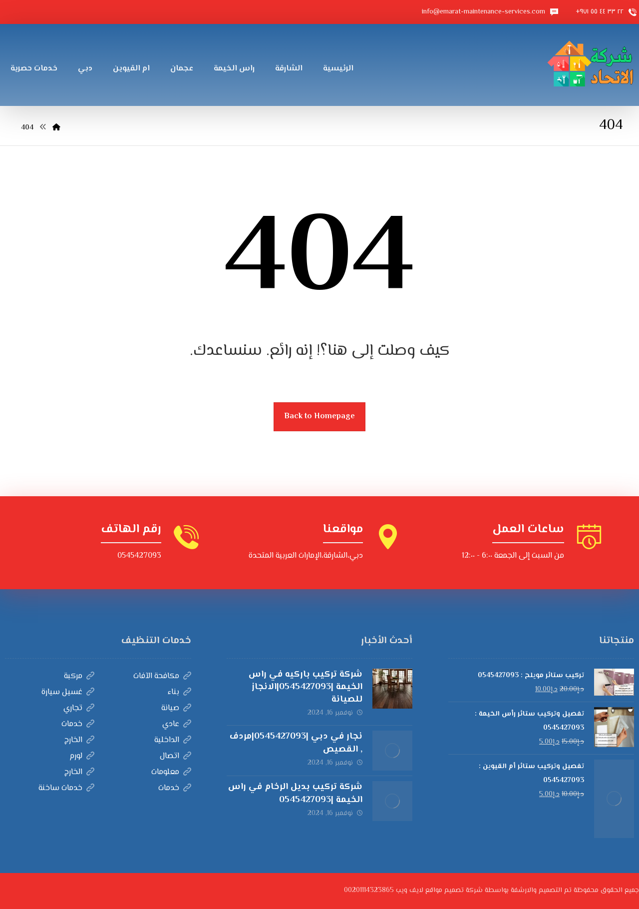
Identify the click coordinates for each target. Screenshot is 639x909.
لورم (81, 756)
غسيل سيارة (67, 692)
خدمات (77, 724)
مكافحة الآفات (162, 676)
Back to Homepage (319, 416)
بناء (179, 692)
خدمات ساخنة (66, 788)
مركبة (79, 676)
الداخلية (172, 740)
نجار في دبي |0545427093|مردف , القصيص (296, 743)
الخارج (79, 740)
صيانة (176, 708)
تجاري (78, 708)
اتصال (175, 756)
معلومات (171, 772)
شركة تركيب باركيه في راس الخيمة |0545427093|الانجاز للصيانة (305, 687)
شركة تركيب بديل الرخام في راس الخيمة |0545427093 (295, 793)
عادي (176, 724)
